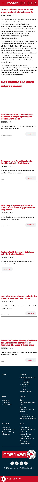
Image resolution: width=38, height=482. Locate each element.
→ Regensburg (25, 380)
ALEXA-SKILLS (7, 405)
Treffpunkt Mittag (8, 432)
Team (22, 400)
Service (22, 424)
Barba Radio (6, 427)
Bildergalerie (6, 434)
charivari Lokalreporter (27, 377)
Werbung (23, 407)
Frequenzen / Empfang (27, 402)
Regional (23, 374)
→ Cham (23, 387)
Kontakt (22, 412)
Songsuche (6, 402)
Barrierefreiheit (25, 443)
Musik (4, 397)
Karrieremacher (25, 427)
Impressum (24, 414)
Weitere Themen (25, 391)
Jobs (21, 405)
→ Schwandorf (25, 384)
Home (4, 374)
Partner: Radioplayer (27, 439)
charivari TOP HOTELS (27, 429)
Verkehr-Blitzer (25, 432)
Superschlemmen (26, 434)
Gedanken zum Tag (8, 429)
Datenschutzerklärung (27, 416)
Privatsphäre (24, 441)
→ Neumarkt (24, 382)
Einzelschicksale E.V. (27, 409)
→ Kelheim (23, 389)
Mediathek (5, 424)
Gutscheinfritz (24, 436)
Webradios (5, 400)
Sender (22, 397)
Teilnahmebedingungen (28, 418)
